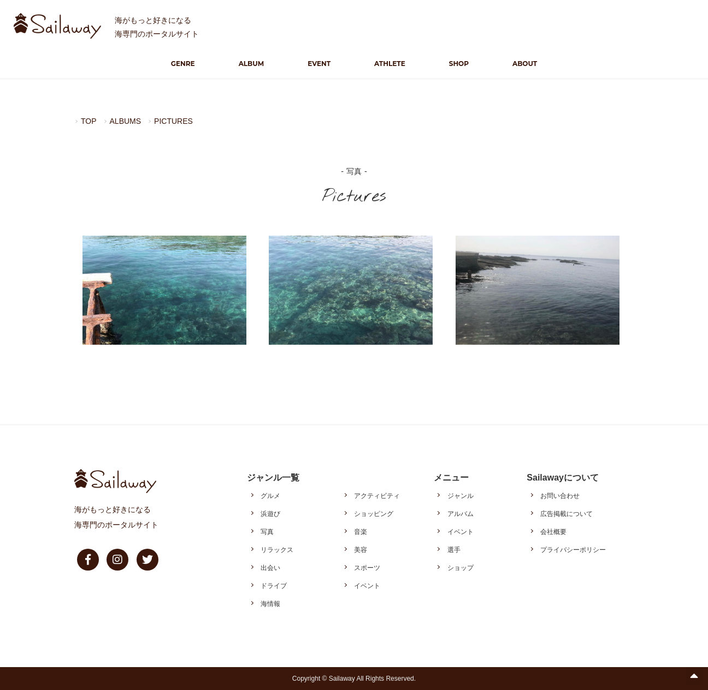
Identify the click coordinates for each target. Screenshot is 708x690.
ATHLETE (389, 63)
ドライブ (274, 586)
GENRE (183, 63)
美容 (360, 550)
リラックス (277, 550)
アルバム (460, 514)
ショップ (460, 568)
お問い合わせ (560, 496)
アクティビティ (377, 496)
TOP (89, 121)
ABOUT (524, 63)
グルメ (270, 496)
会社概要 (553, 532)
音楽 (360, 532)
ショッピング (373, 514)
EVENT (319, 63)
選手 (454, 550)
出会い (270, 568)
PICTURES (173, 121)
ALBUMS (125, 121)
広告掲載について (566, 514)
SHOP (459, 63)
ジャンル (460, 496)
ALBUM (251, 63)
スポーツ (367, 568)
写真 (267, 532)
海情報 (270, 604)
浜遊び (270, 514)
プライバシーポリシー (573, 550)
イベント (367, 586)
